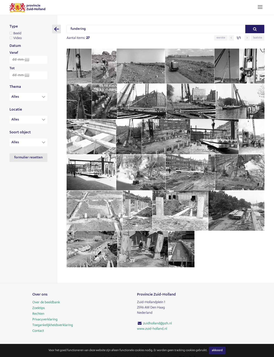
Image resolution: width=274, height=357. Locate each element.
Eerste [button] (221, 38)
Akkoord (217, 350)
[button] (231, 38)
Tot (12, 68)
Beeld (28, 33)
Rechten (38, 314)
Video (28, 38)
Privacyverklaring (44, 320)
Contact (38, 331)
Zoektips (38, 308)
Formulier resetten (28, 158)
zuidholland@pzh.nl (157, 324)
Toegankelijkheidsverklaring (52, 325)
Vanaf (14, 53)
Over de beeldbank (46, 302)
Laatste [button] (257, 38)
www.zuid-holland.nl (152, 329)
